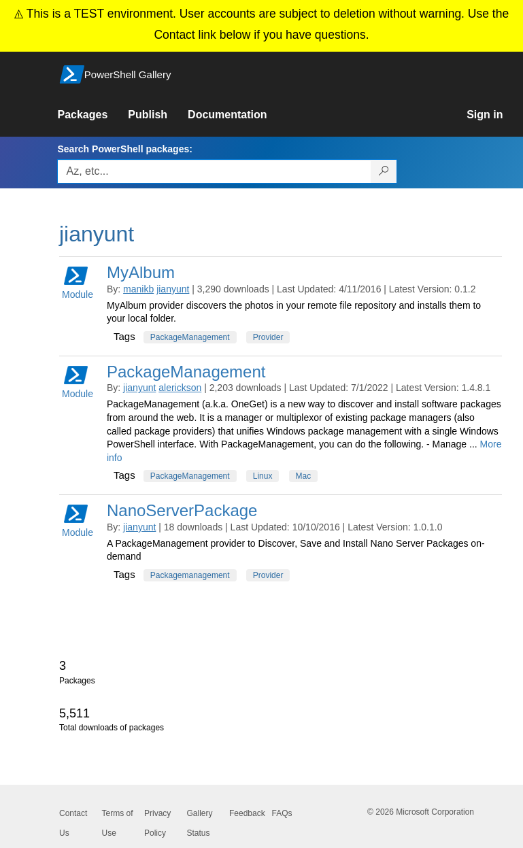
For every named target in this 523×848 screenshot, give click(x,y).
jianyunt (172, 289)
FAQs (282, 813)
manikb (138, 289)
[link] (92, 115)
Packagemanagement (190, 575)
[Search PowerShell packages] (384, 171)
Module (77, 282)
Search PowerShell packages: (124, 148)
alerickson (179, 387)
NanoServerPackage (182, 510)
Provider (268, 337)
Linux (263, 476)
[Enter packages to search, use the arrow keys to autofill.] (214, 171)
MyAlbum (141, 272)
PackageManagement (190, 337)
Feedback (247, 813)
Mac (303, 476)
